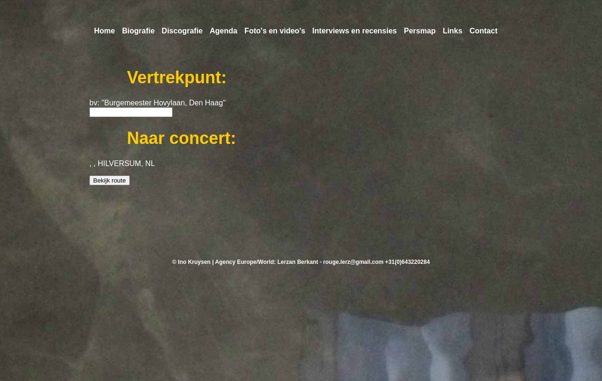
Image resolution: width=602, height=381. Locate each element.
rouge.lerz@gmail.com (353, 262)
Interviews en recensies (354, 31)
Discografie (182, 31)
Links (452, 31)
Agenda (224, 31)
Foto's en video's (275, 31)
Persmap (420, 31)
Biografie (138, 31)
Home (104, 31)
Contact (483, 31)
